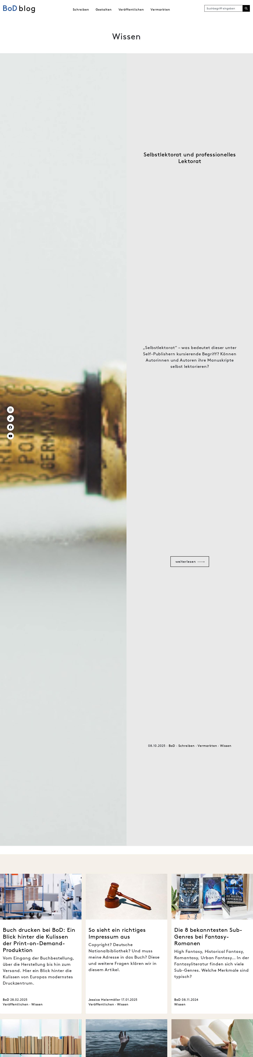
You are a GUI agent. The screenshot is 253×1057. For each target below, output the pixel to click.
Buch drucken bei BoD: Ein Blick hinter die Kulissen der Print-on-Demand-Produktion (39, 939)
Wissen (225, 746)
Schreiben (81, 9)
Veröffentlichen (131, 9)
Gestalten (104, 9)
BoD (172, 746)
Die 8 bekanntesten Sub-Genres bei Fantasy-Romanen (208, 936)
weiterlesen (185, 561)
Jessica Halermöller (104, 1000)
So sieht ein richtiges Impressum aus (117, 933)
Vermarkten (160, 9)
